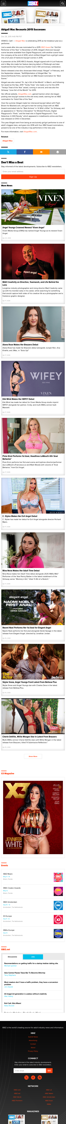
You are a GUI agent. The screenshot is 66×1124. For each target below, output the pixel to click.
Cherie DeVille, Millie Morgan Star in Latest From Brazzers (30, 736)
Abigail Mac (20, 40)
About (33, 1047)
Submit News (33, 1037)
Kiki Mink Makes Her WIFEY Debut (18, 399)
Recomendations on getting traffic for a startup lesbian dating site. (31, 963)
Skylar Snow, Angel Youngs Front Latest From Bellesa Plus (30, 682)
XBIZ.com (17, 1090)
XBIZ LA (49, 1090)
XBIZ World (17, 1097)
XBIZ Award (46, 47)
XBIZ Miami (8, 874)
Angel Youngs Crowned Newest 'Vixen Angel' (24, 227)
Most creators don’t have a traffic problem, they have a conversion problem (31, 983)
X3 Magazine (7, 773)
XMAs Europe (8, 930)
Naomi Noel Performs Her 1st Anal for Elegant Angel (27, 627)
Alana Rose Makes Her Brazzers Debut (20, 344)
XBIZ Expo (49, 1100)
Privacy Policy (33, 1051)
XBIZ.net (5, 949)
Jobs (33, 957)
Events (4, 865)
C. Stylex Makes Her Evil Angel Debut (20, 516)
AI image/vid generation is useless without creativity (25, 994)
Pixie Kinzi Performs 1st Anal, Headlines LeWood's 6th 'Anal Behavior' (30, 457)
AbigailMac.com (24, 94)
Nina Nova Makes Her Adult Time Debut (21, 570)
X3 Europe (7, 916)
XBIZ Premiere (17, 1100)
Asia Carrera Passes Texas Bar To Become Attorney (24, 973)
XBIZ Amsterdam (10, 902)
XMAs (49, 1104)
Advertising (33, 1040)
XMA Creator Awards (11, 888)
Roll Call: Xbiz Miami (12, 1003)
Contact (33, 1044)
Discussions (12, 957)
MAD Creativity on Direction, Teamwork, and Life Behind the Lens (31, 283)
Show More (33, 756)
